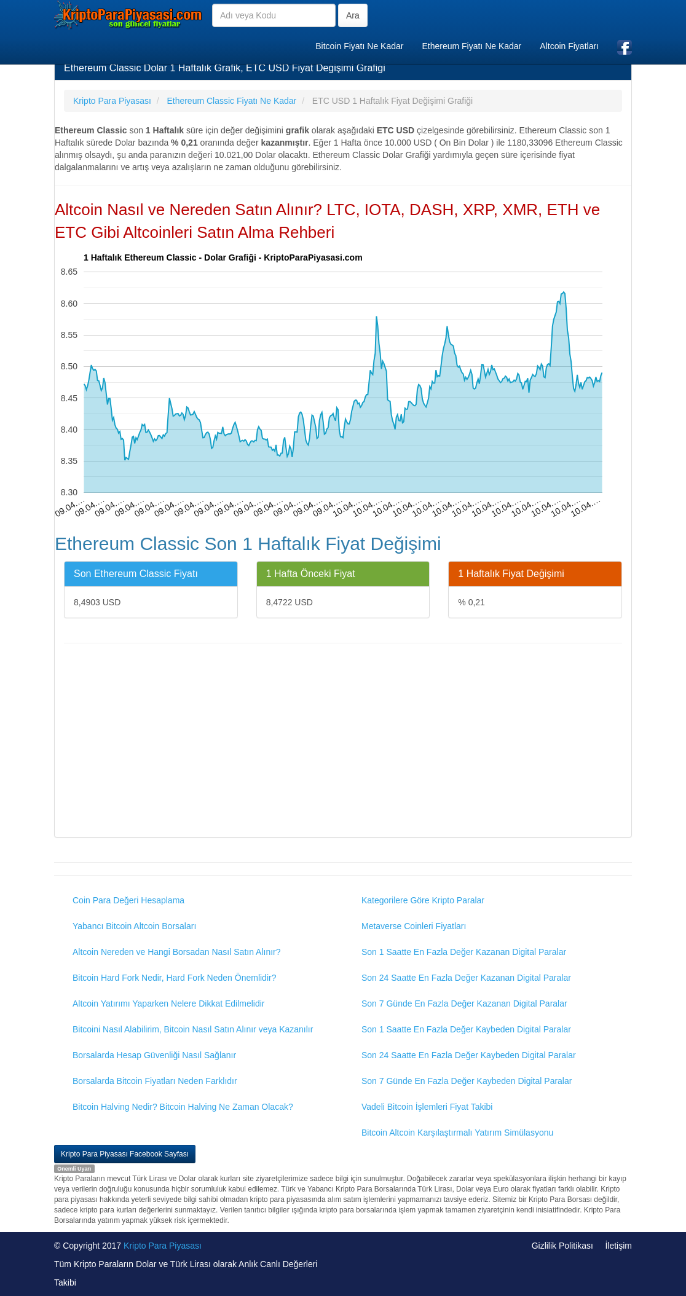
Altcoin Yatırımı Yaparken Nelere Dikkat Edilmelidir (169, 1003)
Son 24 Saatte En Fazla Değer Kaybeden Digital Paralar (468, 1055)
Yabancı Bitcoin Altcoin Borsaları (134, 926)
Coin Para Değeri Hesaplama (128, 900)
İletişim (618, 1246)
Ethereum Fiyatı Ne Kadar (471, 46)
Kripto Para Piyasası (163, 1246)
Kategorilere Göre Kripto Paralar (422, 900)
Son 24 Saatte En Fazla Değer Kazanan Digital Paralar (466, 978)
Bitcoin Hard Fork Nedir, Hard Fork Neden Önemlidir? (174, 978)
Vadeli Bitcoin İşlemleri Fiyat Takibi (426, 1107)
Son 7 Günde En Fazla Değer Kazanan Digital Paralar (464, 1003)
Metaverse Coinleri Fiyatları (413, 926)
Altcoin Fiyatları (569, 46)
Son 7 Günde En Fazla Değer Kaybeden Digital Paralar (466, 1081)
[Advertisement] (343, 742)
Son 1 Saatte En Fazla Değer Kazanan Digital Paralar (463, 952)
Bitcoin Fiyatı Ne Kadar (359, 46)
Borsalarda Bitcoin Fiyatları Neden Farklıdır (155, 1081)
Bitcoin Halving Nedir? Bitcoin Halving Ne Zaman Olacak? (183, 1107)
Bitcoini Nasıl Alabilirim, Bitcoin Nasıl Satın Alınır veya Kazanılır (193, 1029)
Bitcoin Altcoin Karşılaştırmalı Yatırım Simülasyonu (457, 1132)
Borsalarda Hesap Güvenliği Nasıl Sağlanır (154, 1055)
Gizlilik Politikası (562, 1246)
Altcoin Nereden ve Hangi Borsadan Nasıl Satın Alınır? (177, 952)
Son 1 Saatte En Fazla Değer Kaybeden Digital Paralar (466, 1029)
